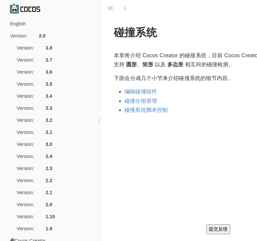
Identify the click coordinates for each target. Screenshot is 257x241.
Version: (30, 36)
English (18, 23)
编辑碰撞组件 (140, 91)
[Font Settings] (125, 8)
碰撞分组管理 (140, 101)
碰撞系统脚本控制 (146, 110)
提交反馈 (218, 229)
